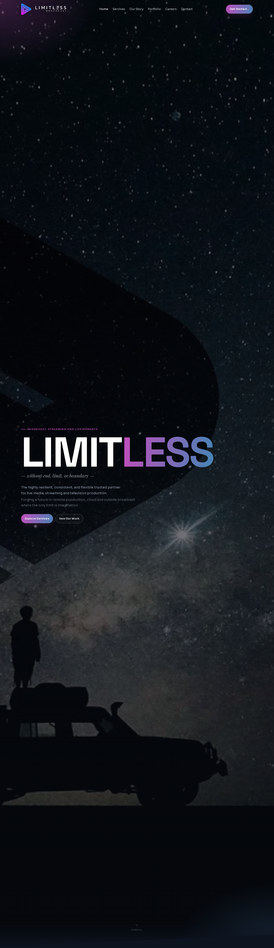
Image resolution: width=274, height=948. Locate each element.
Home (103, 9)
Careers (171, 9)
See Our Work (69, 518)
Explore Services (37, 518)
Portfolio (154, 9)
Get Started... (239, 9)
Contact (187, 9)
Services (119, 9)
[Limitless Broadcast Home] (43, 9)
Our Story (136, 9)
